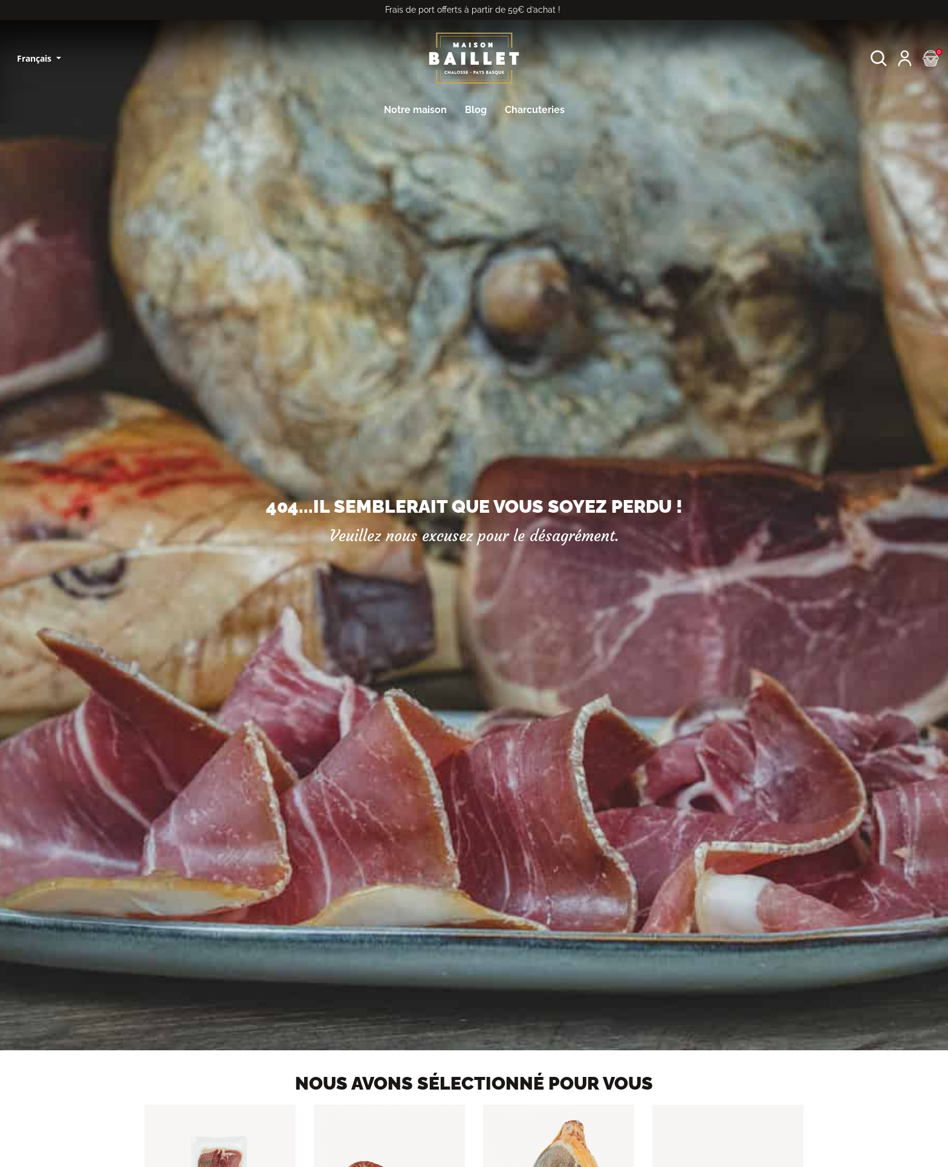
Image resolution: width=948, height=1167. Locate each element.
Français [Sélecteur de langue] (35, 58)
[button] (879, 58)
